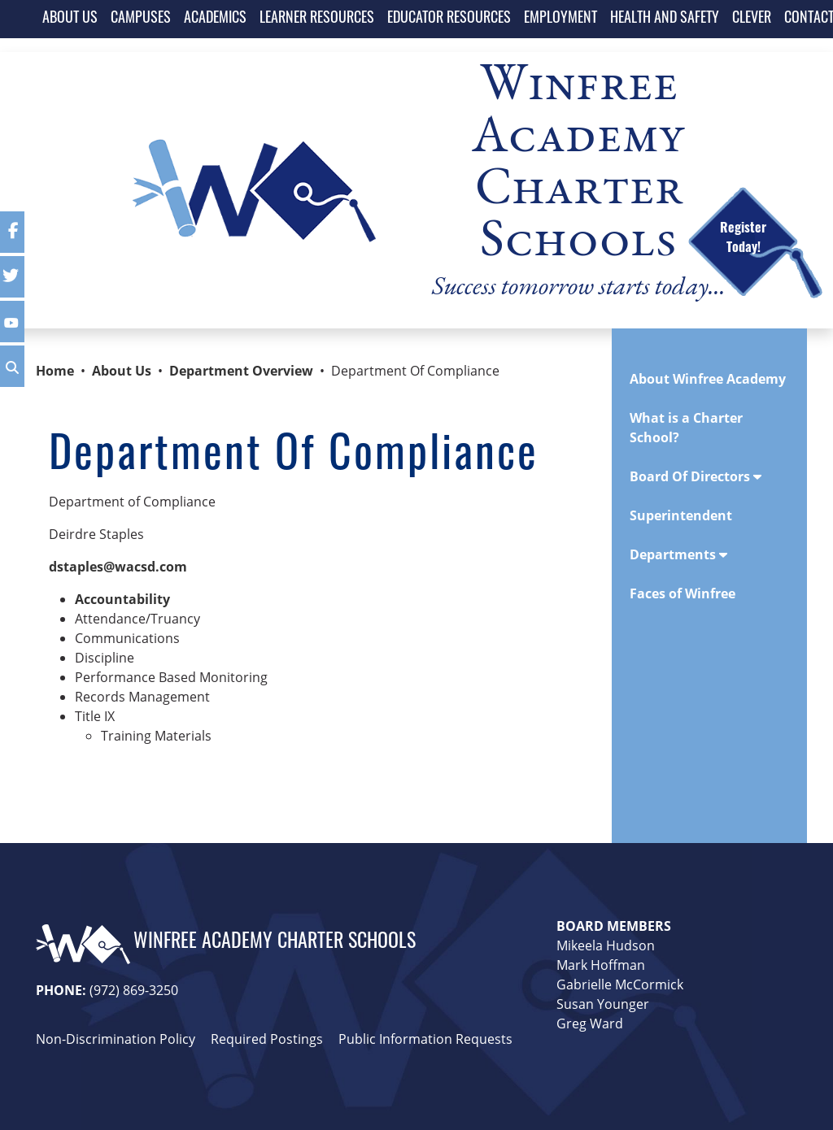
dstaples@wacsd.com (118, 567)
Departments (678, 554)
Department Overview (241, 371)
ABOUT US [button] (70, 19)
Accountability (122, 599)
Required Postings (267, 1038)
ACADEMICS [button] (215, 19)
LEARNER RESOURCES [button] (316, 19)
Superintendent (681, 515)
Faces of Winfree (682, 593)
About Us (121, 371)
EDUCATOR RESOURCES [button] (449, 19)
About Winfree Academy (708, 379)
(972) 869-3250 (133, 989)
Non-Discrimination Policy (115, 1038)
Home (55, 371)
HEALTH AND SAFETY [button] (664, 19)
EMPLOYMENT (560, 19)
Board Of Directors (695, 476)
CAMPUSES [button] (141, 19)
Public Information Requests (425, 1038)
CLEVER (751, 19)
